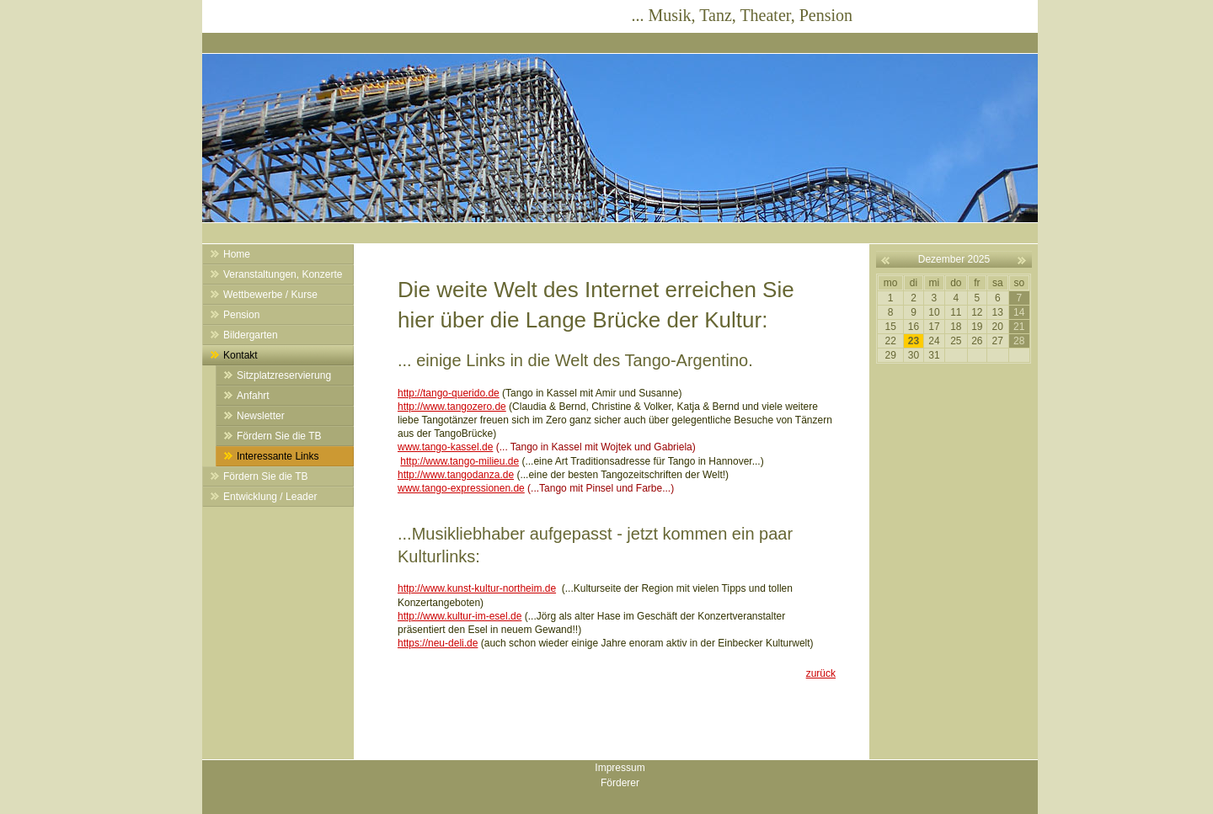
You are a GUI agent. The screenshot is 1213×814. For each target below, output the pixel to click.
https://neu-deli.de (438, 643)
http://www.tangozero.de (452, 406)
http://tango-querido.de (449, 393)
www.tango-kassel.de (445, 447)
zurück (821, 673)
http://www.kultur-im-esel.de (459, 616)
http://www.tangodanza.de (456, 475)
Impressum (619, 768)
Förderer (620, 783)
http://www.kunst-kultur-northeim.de (477, 588)
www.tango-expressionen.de (461, 488)
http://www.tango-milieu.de (459, 461)
